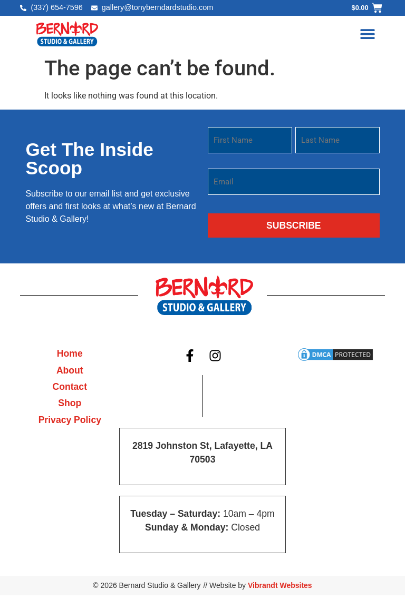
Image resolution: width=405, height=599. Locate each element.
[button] (368, 33)
